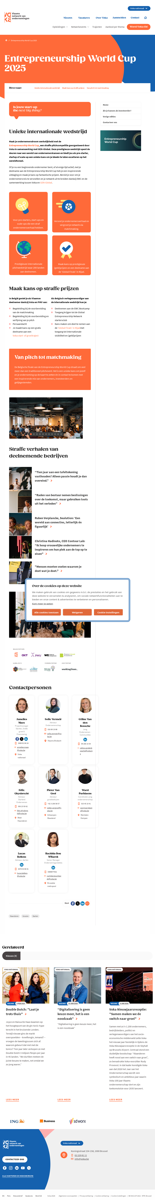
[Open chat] (147, 18)
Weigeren (77, 612)
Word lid (38, 1196)
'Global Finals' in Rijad (69, 327)
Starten (35, 916)
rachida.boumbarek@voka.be (52, 877)
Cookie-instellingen (108, 612)
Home (105, 104)
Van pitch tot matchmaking (98, 88)
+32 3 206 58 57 (51, 803)
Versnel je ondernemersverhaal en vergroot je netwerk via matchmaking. (71, 225)
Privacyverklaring (86, 1196)
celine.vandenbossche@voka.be (85, 751)
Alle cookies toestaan (46, 612)
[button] (31, 434)
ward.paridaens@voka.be (85, 809)
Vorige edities (109, 116)
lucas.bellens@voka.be (21, 874)
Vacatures (84, 17)
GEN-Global (46, 182)
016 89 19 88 (50, 729)
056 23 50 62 (21, 806)
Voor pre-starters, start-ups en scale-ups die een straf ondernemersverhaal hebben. (28, 223)
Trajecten (97, 26)
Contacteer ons (110, 122)
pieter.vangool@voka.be (52, 809)
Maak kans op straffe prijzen (73, 88)
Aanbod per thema (115, 26)
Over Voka (102, 17)
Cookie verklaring (102, 1196)
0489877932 (50, 872)
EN (3, 1196)
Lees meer (12, 1100)
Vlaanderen (14, 916)
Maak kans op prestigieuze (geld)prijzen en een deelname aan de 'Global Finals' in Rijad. (71, 267)
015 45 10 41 (84, 803)
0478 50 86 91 (21, 869)
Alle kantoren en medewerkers (17, 1176)
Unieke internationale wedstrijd (47, 88)
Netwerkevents (78, 26)
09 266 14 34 (84, 743)
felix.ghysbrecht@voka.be (21, 812)
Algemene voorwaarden (68, 1196)
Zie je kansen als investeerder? (117, 110)
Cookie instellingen (118, 1196)
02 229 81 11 (79, 1155)
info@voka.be (80, 1158)
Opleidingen (59, 26)
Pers (8, 1196)
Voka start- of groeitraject (25, 335)
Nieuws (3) (11, 955)
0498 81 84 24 (21, 743)
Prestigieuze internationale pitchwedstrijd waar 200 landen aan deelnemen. (28, 267)
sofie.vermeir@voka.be (52, 735)
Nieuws (68, 17)
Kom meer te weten (42, 603)
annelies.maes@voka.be (22, 749)
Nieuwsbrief (18, 1196)
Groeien (26, 916)
